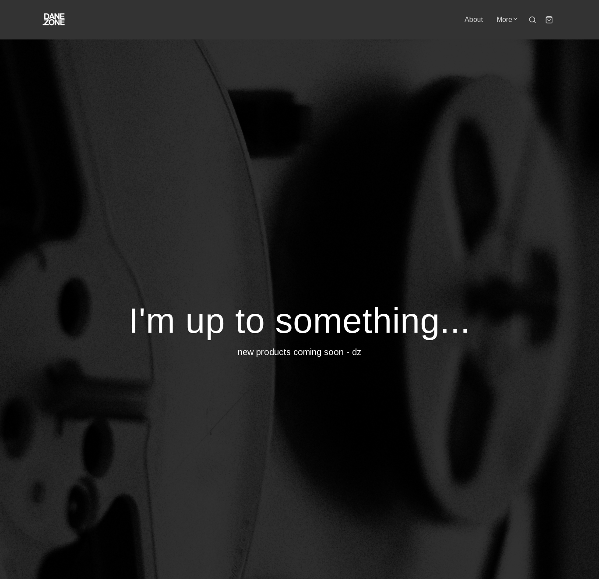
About (474, 19)
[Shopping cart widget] (549, 20)
